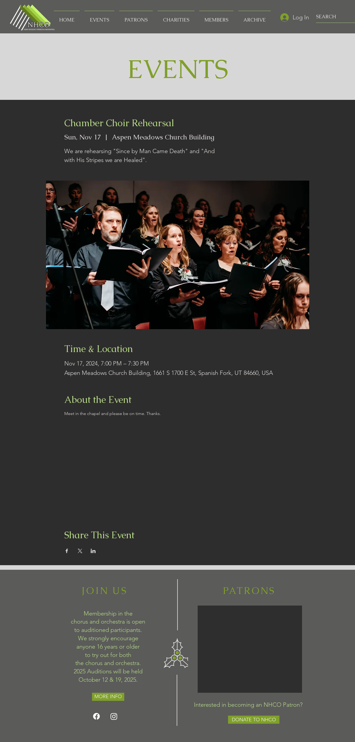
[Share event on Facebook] (66, 551)
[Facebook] (96, 716)
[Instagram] (113, 716)
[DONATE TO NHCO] (253, 720)
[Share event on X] (80, 551)
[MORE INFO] (108, 697)
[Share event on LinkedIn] (93, 551)
